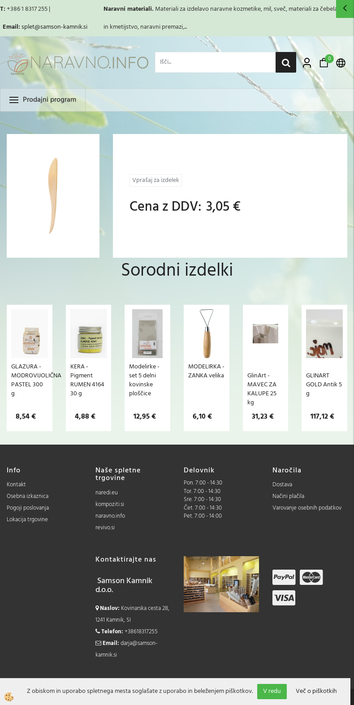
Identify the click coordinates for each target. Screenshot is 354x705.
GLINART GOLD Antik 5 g (324, 384)
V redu (272, 691)
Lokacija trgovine (27, 519)
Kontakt (16, 484)
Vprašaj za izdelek (155, 180)
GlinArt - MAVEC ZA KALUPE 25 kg (261, 389)
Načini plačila (288, 496)
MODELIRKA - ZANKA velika (206, 371)
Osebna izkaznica (27, 496)
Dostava (282, 484)
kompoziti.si (109, 504)
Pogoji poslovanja (28, 508)
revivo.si (105, 527)
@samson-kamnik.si (61, 27)
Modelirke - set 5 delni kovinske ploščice (144, 380)
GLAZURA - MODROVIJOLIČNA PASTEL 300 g (29, 380)
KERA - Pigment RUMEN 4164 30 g (87, 380)
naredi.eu (106, 492)
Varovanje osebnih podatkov (306, 508)
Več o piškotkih (316, 691)
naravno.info (110, 516)
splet (28, 27)
